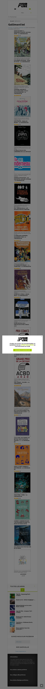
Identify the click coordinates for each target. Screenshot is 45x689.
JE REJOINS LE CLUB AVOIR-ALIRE (22, 350)
